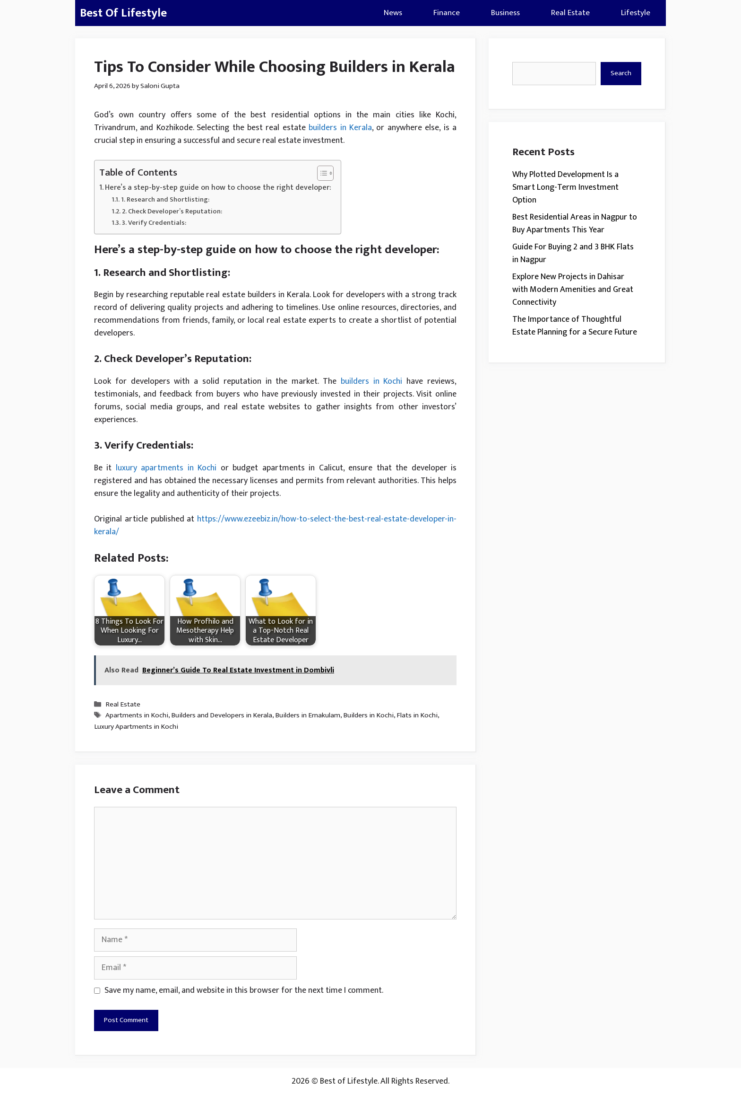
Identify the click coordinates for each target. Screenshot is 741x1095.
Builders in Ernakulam (307, 716)
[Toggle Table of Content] (320, 173)
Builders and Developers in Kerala (221, 716)
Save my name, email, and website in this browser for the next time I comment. (243, 990)
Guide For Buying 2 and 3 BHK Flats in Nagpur (573, 253)
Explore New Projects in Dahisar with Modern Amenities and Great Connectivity (572, 289)
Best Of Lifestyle (123, 13)
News (393, 12)
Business (505, 12)
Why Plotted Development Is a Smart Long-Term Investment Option (565, 187)
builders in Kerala (340, 128)
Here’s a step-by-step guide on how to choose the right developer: (218, 188)
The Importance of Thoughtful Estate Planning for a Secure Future (574, 325)
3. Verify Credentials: (154, 222)
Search (621, 73)
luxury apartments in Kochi (166, 468)
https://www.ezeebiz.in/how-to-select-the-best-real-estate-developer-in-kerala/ (275, 525)
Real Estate (570, 12)
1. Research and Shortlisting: (165, 199)
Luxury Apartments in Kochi (136, 727)
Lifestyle (635, 12)
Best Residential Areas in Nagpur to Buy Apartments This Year (574, 223)
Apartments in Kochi (136, 716)
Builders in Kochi (368, 716)
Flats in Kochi (417, 716)
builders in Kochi (372, 381)
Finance (446, 12)
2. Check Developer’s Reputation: (172, 211)
